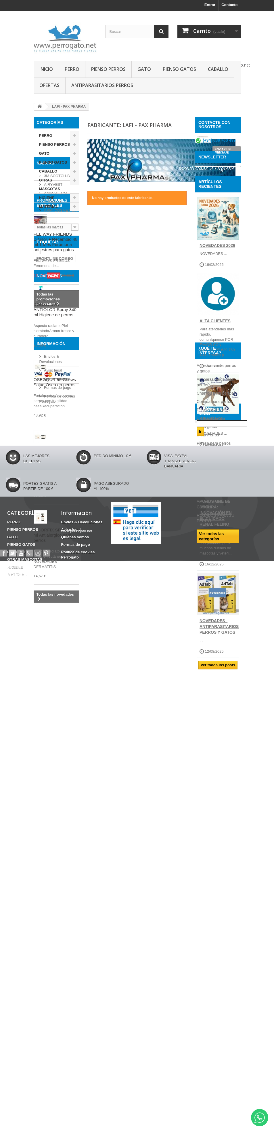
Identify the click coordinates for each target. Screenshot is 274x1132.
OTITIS (68, 494)
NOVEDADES (49, 530)
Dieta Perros (208, 817)
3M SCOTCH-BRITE (60, 237)
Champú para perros (215, 775)
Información (51, 873)
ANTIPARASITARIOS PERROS (102, 85)
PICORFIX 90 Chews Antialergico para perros (54, 709)
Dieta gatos (207, 808)
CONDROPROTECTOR (56, 502)
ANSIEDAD (46, 490)
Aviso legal (52, 897)
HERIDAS (45, 472)
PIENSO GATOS (179, 69)
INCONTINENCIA (51, 455)
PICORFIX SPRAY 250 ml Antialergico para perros (56, 790)
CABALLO (218, 69)
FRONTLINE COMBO (55, 446)
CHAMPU (45, 481)
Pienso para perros (214, 825)
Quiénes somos (56, 906)
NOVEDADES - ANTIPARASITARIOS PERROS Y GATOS (219, 670)
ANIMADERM (55, 254)
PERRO (72, 69)
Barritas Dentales (52, 464)
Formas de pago (57, 915)
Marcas (45, 226)
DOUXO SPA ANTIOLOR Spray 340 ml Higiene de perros (55, 564)
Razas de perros (211, 833)
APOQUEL (52, 263)
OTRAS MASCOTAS (49, 184)
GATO (144, 69)
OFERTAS (49, 85)
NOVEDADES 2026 (217, 289)
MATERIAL (48, 207)
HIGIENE (46, 198)
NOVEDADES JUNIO (212, 466)
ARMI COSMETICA (60, 271)
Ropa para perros (212, 842)
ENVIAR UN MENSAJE (223, 153)
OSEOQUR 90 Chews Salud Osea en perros (55, 637)
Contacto (229, 5)
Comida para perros (214, 783)
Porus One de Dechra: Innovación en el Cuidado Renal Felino (216, 556)
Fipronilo (45, 511)
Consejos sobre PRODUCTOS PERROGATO (211, 856)
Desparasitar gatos (214, 792)
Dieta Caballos (210, 800)
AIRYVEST (53, 245)
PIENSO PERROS (108, 69)
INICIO (46, 69)
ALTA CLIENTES (215, 364)
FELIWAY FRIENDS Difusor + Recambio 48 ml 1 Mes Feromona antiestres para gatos (56, 349)
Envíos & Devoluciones (81, 1072)
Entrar (209, 5)
